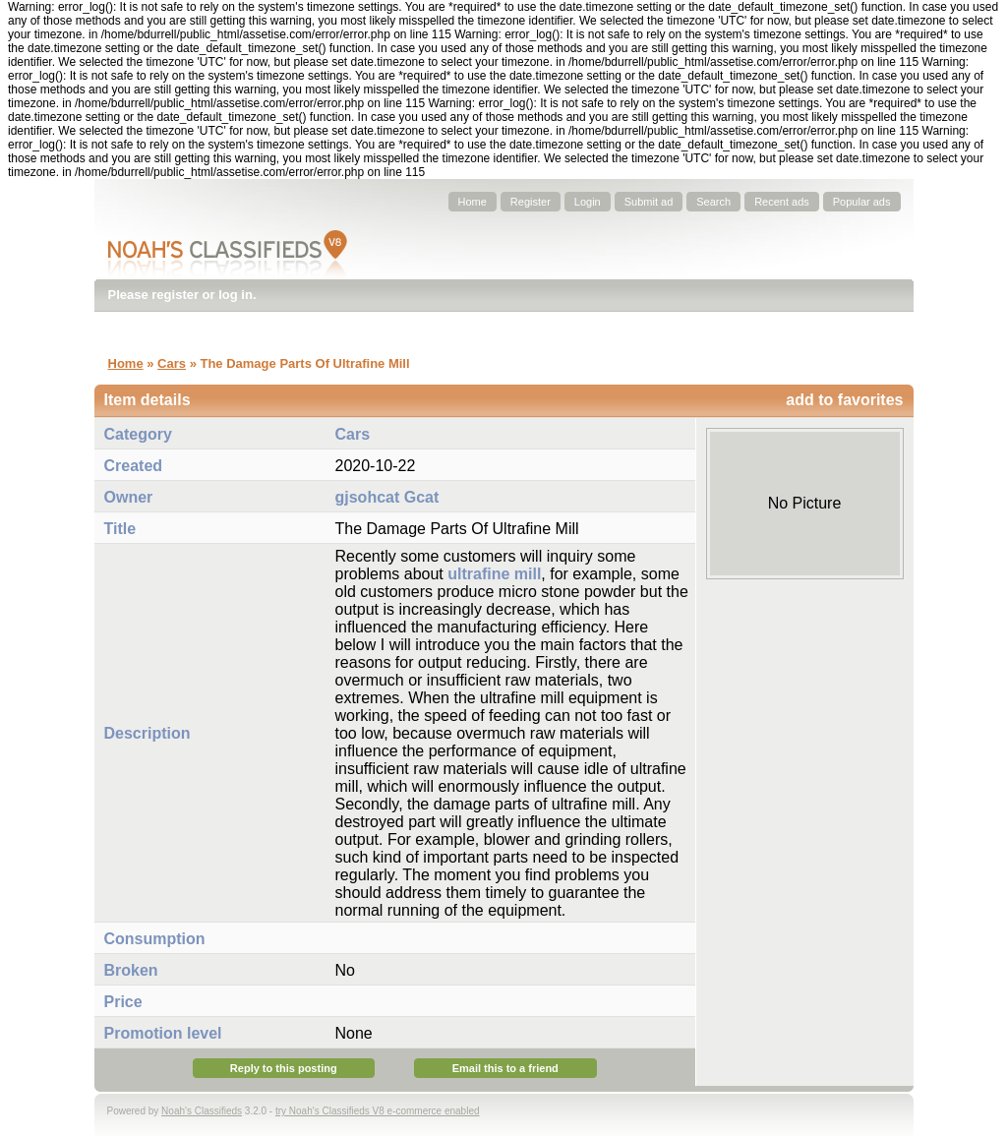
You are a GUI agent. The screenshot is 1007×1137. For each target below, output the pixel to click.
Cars (171, 363)
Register (530, 202)
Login (587, 202)
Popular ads (862, 202)
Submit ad (649, 202)
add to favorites (844, 399)
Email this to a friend (505, 1068)
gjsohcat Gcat (387, 497)
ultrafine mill (494, 574)
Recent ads (781, 202)
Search (713, 202)
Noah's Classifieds (201, 1111)
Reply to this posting (283, 1068)
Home (472, 202)
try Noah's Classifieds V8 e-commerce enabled (377, 1111)
